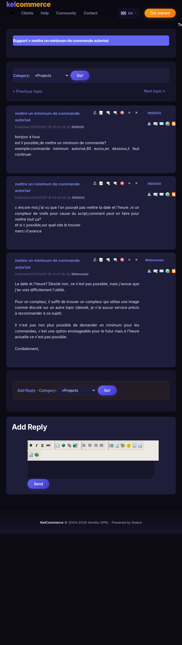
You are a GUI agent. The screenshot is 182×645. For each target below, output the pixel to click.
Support (20, 40)
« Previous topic (28, 91)
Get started (160, 13)
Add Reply (26, 390)
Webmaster (154, 260)
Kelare (137, 522)
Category (21, 75)
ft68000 (154, 113)
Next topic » (154, 91)
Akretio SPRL (98, 522)
